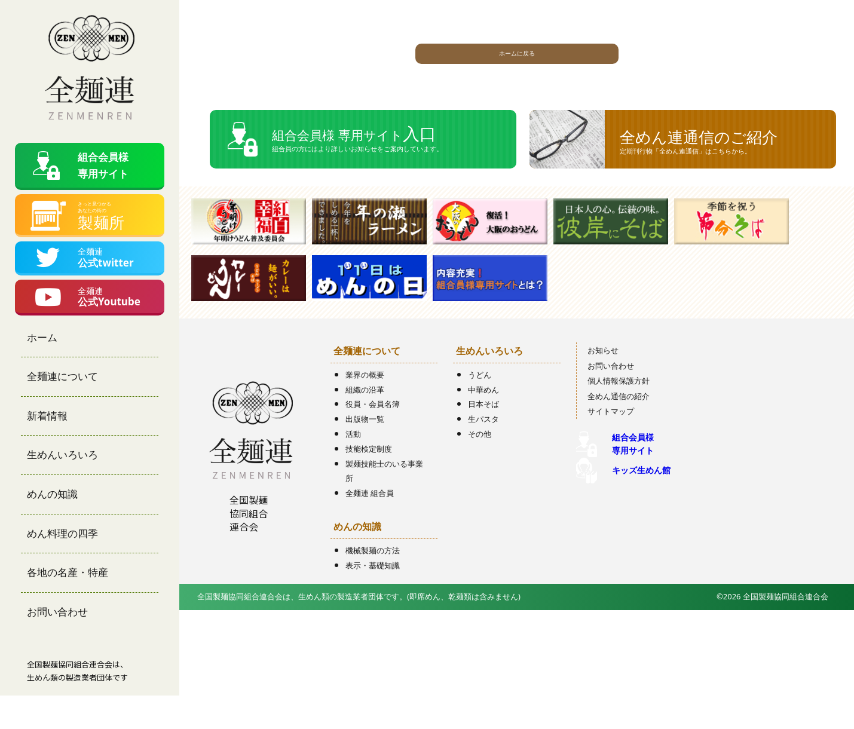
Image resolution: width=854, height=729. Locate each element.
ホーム (42, 370)
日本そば (483, 423)
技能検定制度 (368, 467)
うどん (479, 393)
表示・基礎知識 (372, 584)
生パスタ (483, 438)
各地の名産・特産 (67, 605)
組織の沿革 (364, 408)
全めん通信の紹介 (618, 415)
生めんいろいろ (62, 488)
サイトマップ (610, 430)
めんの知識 (52, 527)
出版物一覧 (364, 438)
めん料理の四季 (62, 566)
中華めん (483, 408)
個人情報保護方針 (618, 399)
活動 (353, 453)
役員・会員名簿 (372, 423)
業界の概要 (364, 393)
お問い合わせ (57, 644)
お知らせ (603, 369)
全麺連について (62, 409)
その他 (479, 453)
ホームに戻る (517, 58)
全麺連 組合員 (369, 512)
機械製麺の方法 (372, 569)
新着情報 (47, 448)
